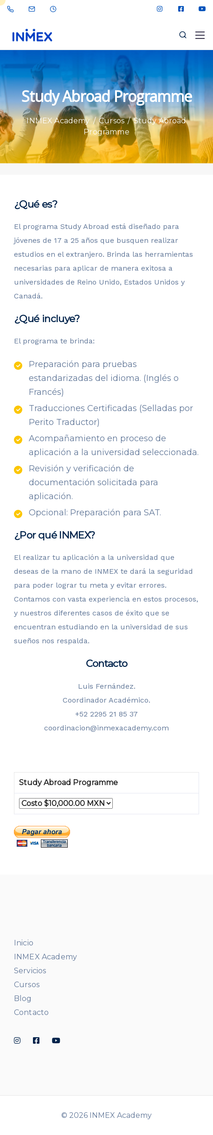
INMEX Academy (45, 956)
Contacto (31, 1012)
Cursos (26, 984)
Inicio (23, 942)
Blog (23, 998)
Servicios (30, 970)
